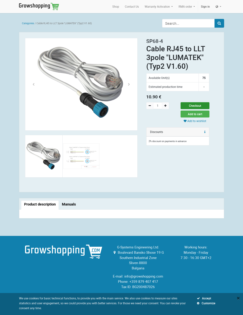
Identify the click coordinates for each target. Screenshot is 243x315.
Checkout (195, 106)
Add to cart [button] (195, 114)
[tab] (40, 205)
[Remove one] (149, 105)
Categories (28, 23)
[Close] (238, 298)
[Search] (219, 23)
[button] (33, 84)
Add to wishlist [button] (195, 121)
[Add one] (165, 105)
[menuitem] (115, 6)
